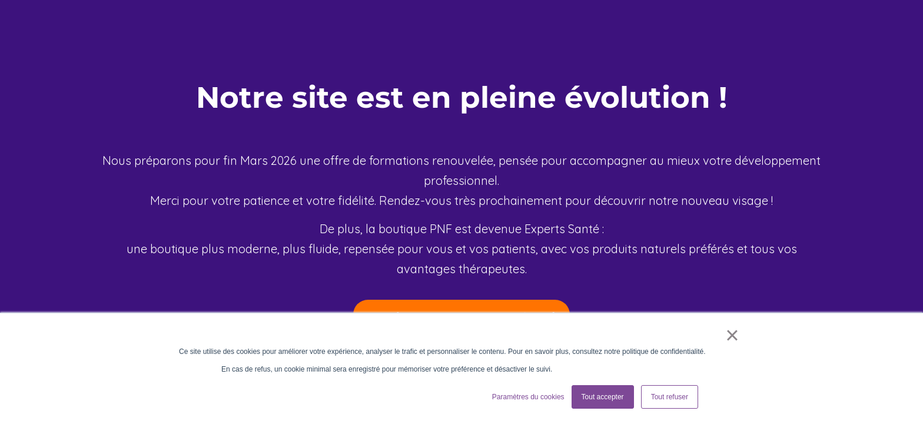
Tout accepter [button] (603, 397)
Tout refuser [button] (669, 397)
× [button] (732, 335)
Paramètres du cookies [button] (528, 397)
